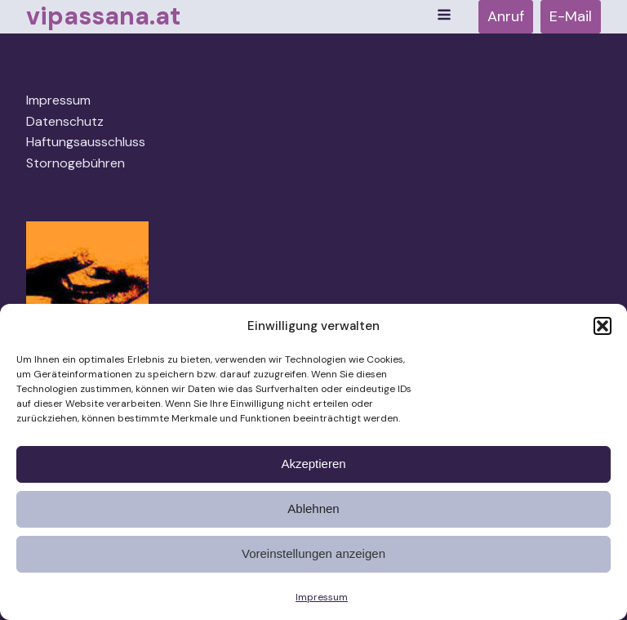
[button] (602, 326)
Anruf (505, 16)
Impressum (322, 597)
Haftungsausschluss (85, 141)
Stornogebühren (75, 163)
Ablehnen (313, 508)
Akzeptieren (313, 464)
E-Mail (570, 16)
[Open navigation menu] (444, 16)
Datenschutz (65, 121)
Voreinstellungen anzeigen (313, 553)
